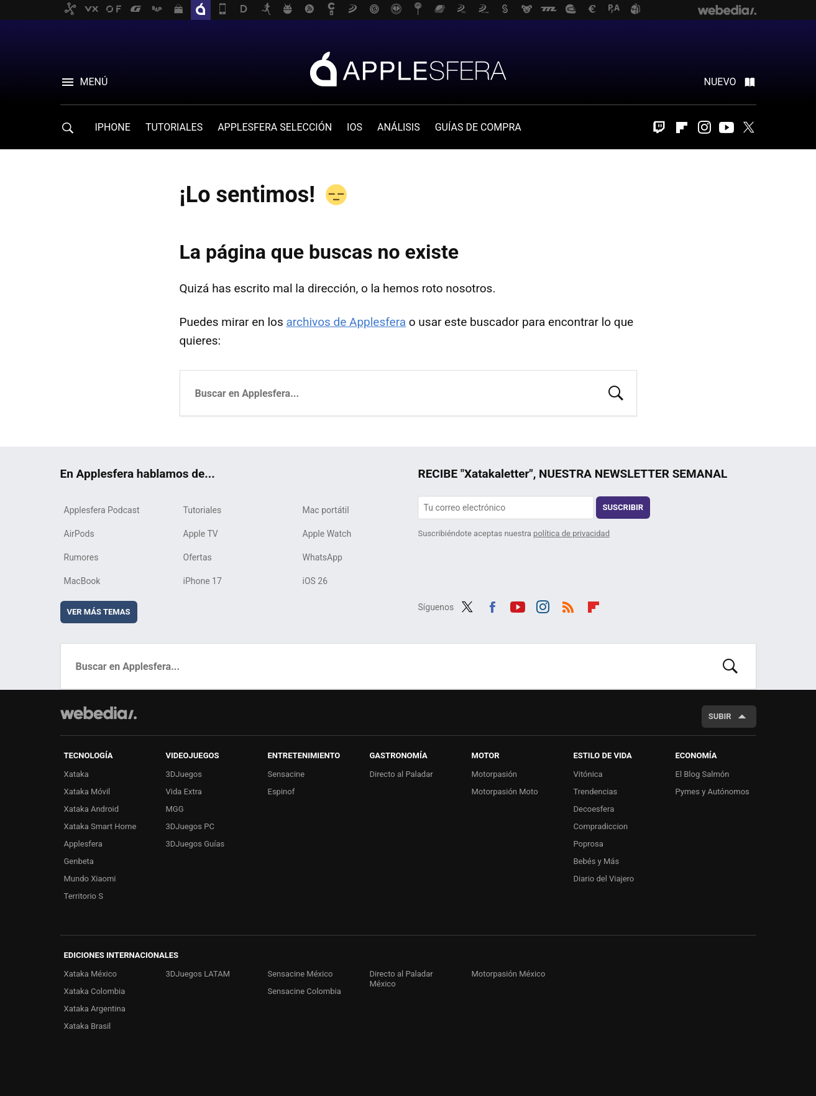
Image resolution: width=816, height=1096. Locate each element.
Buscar (616, 392)
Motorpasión (495, 774)
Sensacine (286, 774)
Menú (94, 82)
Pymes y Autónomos (713, 791)
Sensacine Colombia (304, 991)
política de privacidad (571, 533)
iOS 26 (315, 581)
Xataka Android (91, 809)
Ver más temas (99, 611)
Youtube (726, 127)
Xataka (76, 774)
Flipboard (681, 127)
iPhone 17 (202, 581)
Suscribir (623, 507)
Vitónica (588, 774)
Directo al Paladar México (401, 978)
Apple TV (200, 534)
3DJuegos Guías (195, 843)
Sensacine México (300, 973)
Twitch (659, 127)
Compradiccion (601, 826)
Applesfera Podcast (102, 510)
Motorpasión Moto (505, 791)
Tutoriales (202, 510)
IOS (354, 127)
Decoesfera (594, 809)
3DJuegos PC (190, 826)
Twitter (748, 127)
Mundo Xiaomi (90, 878)
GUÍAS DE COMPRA (478, 127)
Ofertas (197, 557)
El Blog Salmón (703, 774)
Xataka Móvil (87, 791)
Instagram (704, 127)
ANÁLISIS (398, 127)
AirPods (79, 534)
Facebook (492, 605)
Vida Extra (184, 791)
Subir (719, 716)
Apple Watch (327, 534)
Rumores (81, 557)
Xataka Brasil (87, 1026)
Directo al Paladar (401, 774)
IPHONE (113, 127)
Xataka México (90, 973)
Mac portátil (326, 510)
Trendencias (596, 791)
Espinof (281, 791)
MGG (175, 809)
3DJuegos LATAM (198, 973)
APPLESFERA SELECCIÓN (275, 127)
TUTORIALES (174, 127)
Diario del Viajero (604, 878)
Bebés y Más (597, 861)
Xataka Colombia (95, 991)
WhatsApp (322, 557)
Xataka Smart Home (100, 826)
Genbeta (79, 861)
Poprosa (588, 843)
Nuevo (720, 82)
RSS (568, 605)
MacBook (82, 581)
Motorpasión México (509, 973)
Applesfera (408, 68)
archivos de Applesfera (346, 322)
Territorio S (83, 896)
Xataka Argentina (95, 1008)
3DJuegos (184, 774)
